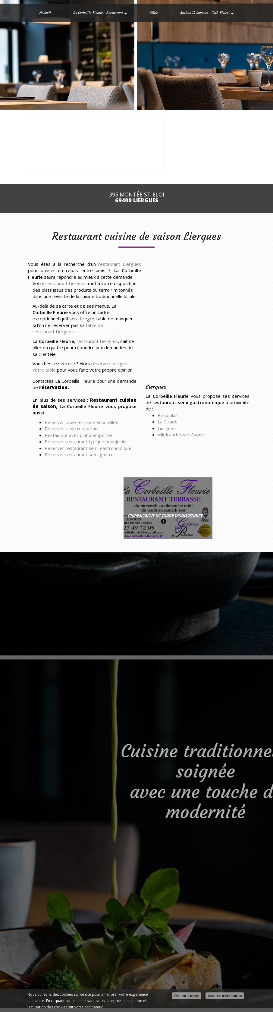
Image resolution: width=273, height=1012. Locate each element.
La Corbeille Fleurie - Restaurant (100, 13)
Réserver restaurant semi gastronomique (88, 448)
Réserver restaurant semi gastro (79, 454)
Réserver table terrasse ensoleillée (81, 422)
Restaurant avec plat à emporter (79, 435)
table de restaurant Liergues (68, 328)
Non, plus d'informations (225, 996)
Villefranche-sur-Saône (181, 435)
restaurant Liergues (119, 264)
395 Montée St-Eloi (136, 197)
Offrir (154, 13)
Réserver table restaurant (72, 429)
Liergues (167, 428)
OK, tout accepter (186, 996)
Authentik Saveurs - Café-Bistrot (207, 13)
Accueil (45, 13)
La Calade (167, 422)
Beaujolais (168, 415)
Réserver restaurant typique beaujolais (85, 441)
